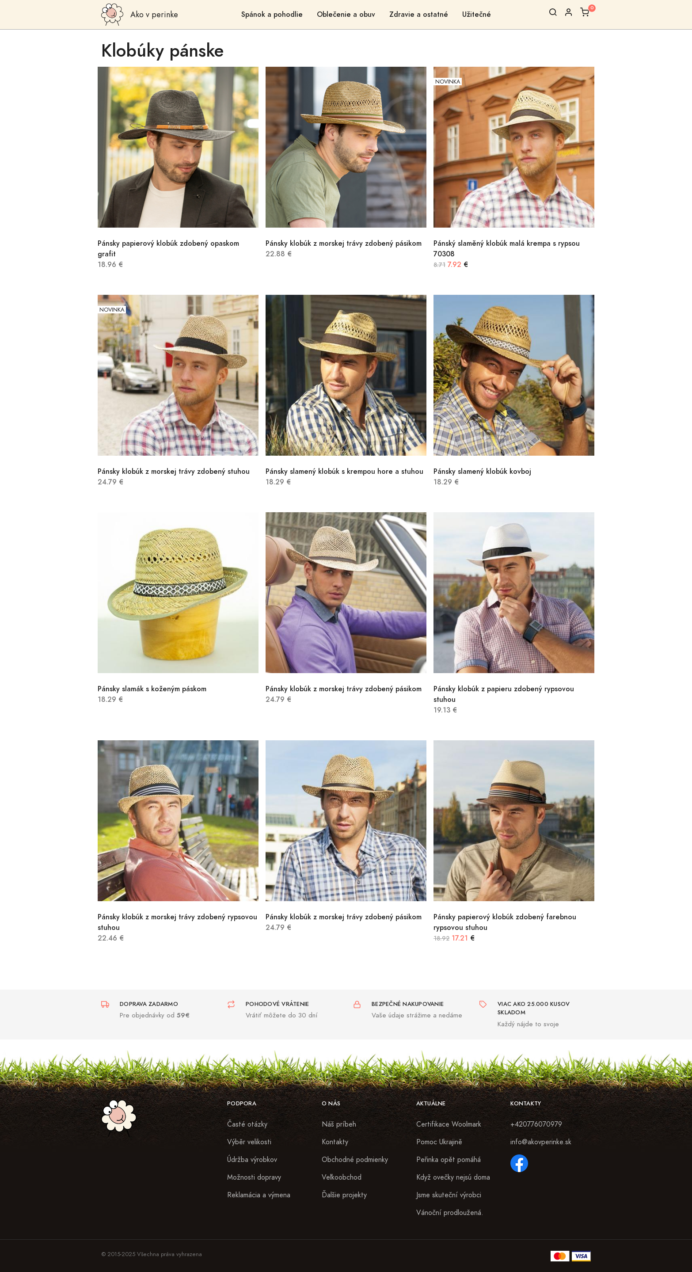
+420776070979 (536, 1124)
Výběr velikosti (249, 1142)
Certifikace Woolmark (448, 1124)
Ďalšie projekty (344, 1195)
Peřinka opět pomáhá (448, 1160)
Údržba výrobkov (252, 1160)
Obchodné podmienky (355, 1160)
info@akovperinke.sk (540, 1142)
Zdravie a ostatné (418, 14)
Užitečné (476, 14)
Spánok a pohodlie (272, 14)
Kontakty (335, 1142)
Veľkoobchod (341, 1177)
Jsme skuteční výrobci (448, 1195)
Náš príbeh (339, 1124)
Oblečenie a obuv (346, 14)
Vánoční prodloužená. (449, 1213)
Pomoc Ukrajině (439, 1142)
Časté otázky (247, 1124)
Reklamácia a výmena (258, 1195)
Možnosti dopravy (254, 1177)
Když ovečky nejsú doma (453, 1177)
